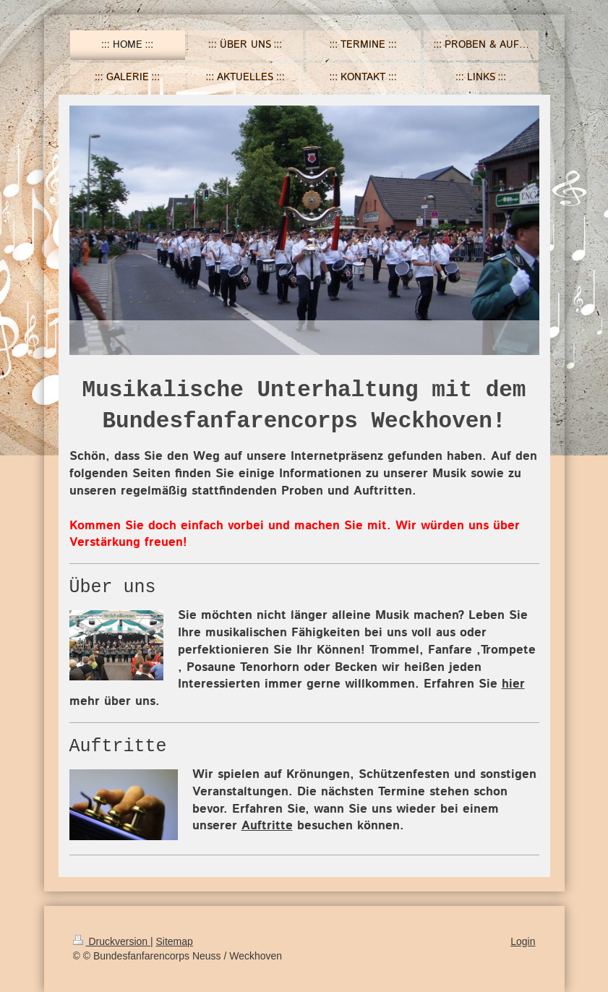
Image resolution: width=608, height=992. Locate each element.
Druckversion (111, 941)
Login (522, 941)
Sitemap (174, 941)
